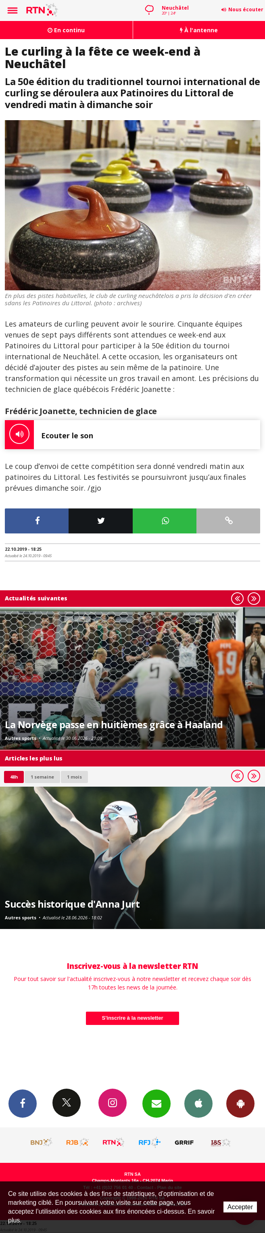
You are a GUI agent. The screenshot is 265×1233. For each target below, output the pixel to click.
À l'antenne (199, 30)
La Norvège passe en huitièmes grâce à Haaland (114, 724)
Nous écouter (245, 9)
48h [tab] (14, 777)
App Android (240, 1103)
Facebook (22, 1103)
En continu (66, 30)
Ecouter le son (49, 434)
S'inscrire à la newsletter (132, 1018)
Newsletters (156, 1103)
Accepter (240, 1207)
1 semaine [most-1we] (42, 777)
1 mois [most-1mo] (74, 777)
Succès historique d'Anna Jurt (72, 904)
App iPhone (198, 1103)
